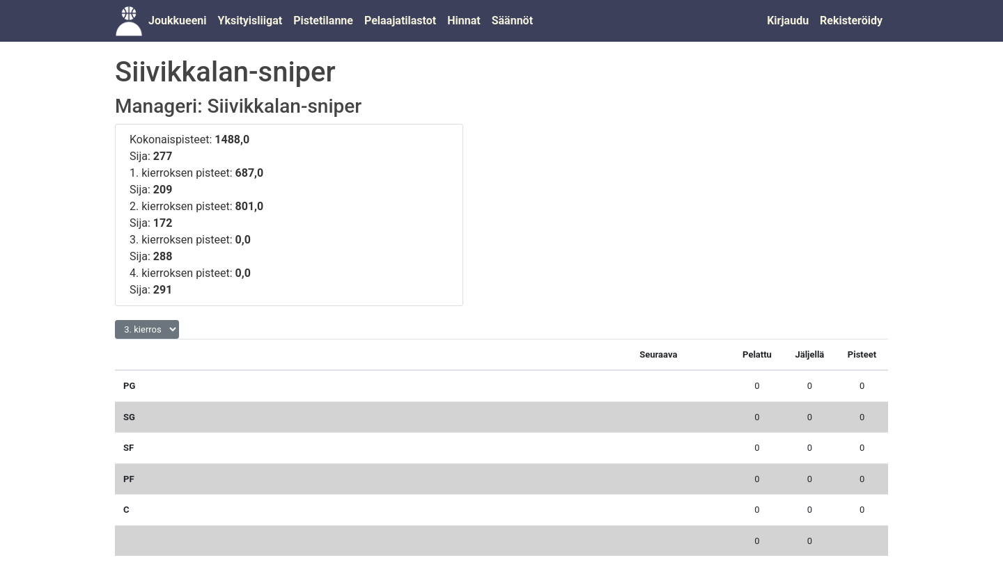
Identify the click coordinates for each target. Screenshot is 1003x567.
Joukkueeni (177, 20)
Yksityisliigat (249, 20)
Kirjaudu (788, 20)
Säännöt (512, 20)
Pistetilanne (323, 20)
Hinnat (463, 20)
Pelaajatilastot (400, 20)
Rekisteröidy (851, 20)
